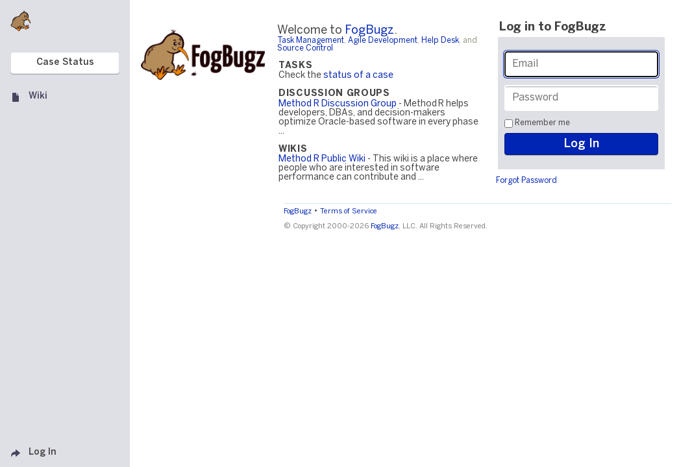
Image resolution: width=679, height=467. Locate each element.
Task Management (310, 40)
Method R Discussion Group (337, 104)
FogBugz (369, 30)
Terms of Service (348, 211)
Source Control (305, 48)
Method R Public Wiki (321, 159)
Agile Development (382, 40)
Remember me (542, 122)
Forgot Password (526, 180)
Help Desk (440, 40)
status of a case (358, 75)
